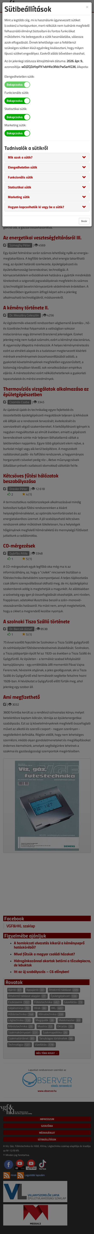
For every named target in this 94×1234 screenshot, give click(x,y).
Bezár (84, 221)
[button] (20, 157)
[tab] (47, 157)
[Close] (87, 6)
